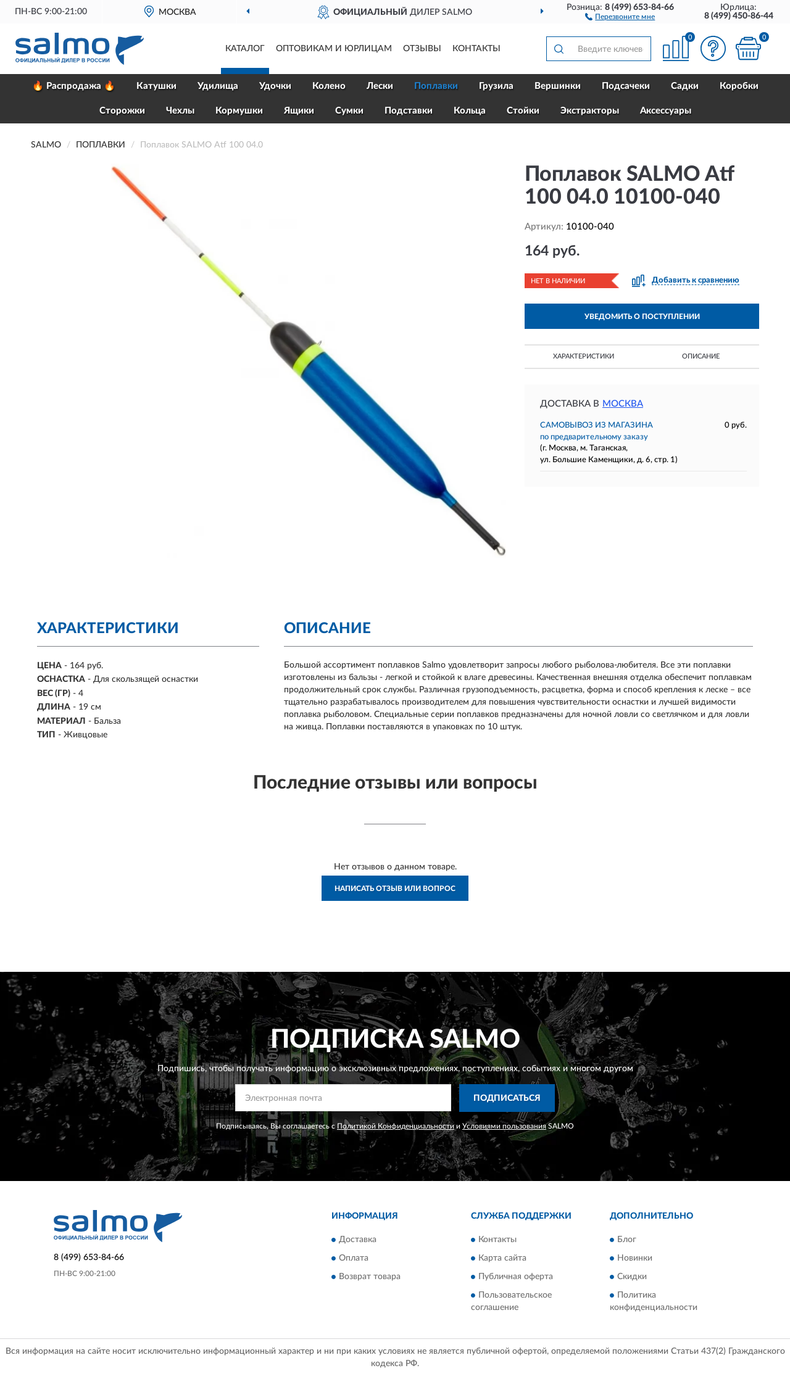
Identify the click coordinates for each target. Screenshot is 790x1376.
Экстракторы (589, 110)
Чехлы (180, 110)
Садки (685, 86)
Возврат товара (370, 1277)
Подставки (409, 110)
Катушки (156, 86)
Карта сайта (502, 1258)
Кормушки (239, 110)
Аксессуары (665, 110)
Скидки (632, 1277)
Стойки (523, 110)
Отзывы (422, 48)
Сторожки (122, 110)
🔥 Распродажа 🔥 (73, 86)
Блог (626, 1240)
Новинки (634, 1258)
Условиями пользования (504, 1126)
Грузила (496, 86)
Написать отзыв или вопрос (395, 888)
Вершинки (557, 86)
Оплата (353, 1258)
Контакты (476, 48)
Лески (380, 86)
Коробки (739, 86)
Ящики (299, 110)
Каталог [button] (245, 48)
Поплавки (436, 86)
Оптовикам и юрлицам (334, 48)
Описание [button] (701, 356)
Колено (329, 86)
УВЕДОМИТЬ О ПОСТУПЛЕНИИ (642, 316)
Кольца (470, 110)
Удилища (218, 86)
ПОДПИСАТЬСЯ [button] (507, 1098)
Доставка (357, 1240)
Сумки (349, 110)
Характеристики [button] (583, 356)
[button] (620, 16)
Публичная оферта (515, 1277)
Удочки (275, 86)
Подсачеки (626, 86)
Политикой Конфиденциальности (395, 1126)
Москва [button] (622, 403)
